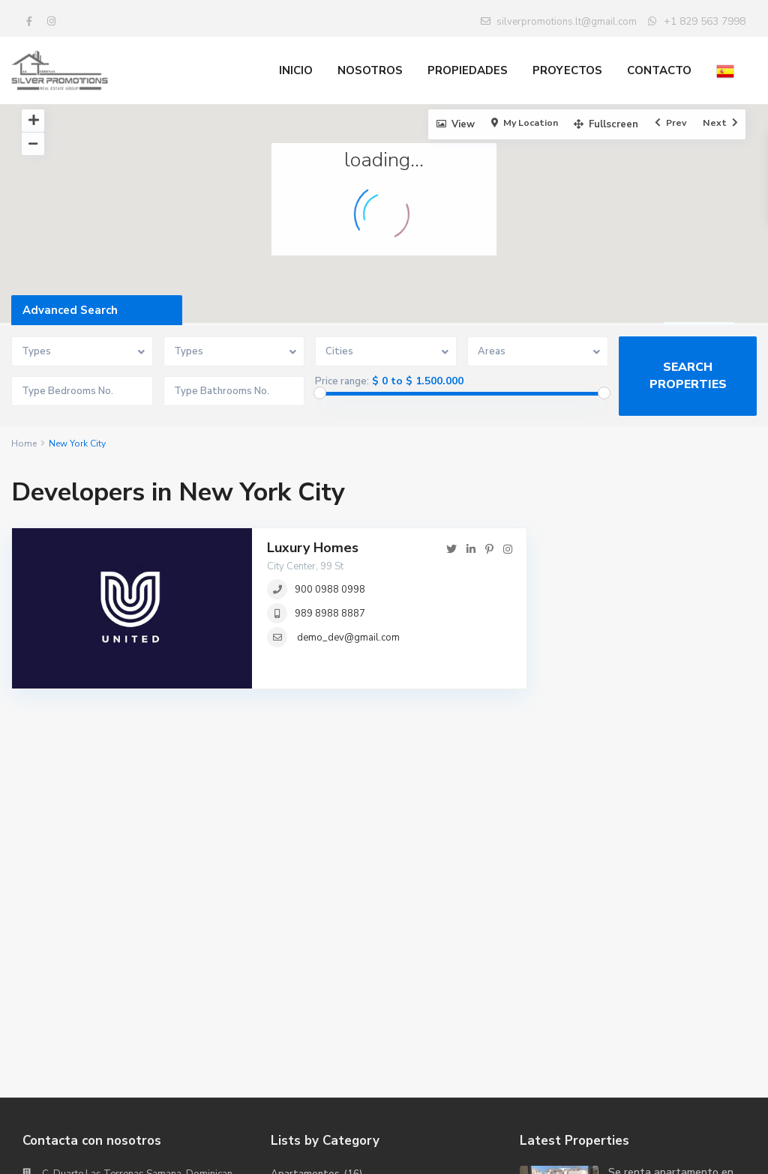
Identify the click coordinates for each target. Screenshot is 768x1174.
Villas (283, 1039)
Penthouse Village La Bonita (660, 994)
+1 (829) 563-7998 (87, 965)
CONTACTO (659, 70)
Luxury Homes (312, 548)
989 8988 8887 (330, 613)
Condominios (300, 971)
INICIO (296, 70)
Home (24, 444)
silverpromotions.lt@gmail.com (115, 988)
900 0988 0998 (330, 589)
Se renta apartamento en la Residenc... (671, 931)
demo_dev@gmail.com (348, 637)
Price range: (342, 381)
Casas (284, 949)
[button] (542, 238)
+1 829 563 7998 (705, 21)
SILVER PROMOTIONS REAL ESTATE (125, 1010)
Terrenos (292, 1016)
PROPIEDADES (468, 70)
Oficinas (289, 994)
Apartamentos (305, 927)
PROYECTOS (567, 70)
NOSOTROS (370, 70)
